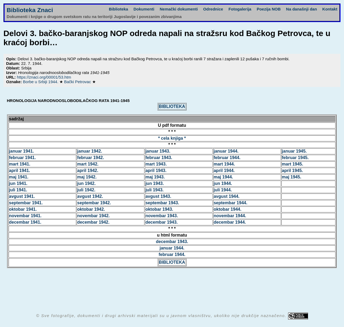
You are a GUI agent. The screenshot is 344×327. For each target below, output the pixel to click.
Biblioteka (118, 9)
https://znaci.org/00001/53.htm (44, 77)
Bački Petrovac (78, 81)
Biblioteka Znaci (30, 10)
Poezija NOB (269, 9)
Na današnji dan (301, 9)
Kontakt (329, 9)
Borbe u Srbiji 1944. (41, 81)
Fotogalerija (239, 9)
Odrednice (213, 9)
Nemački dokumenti (179, 9)
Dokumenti (144, 9)
